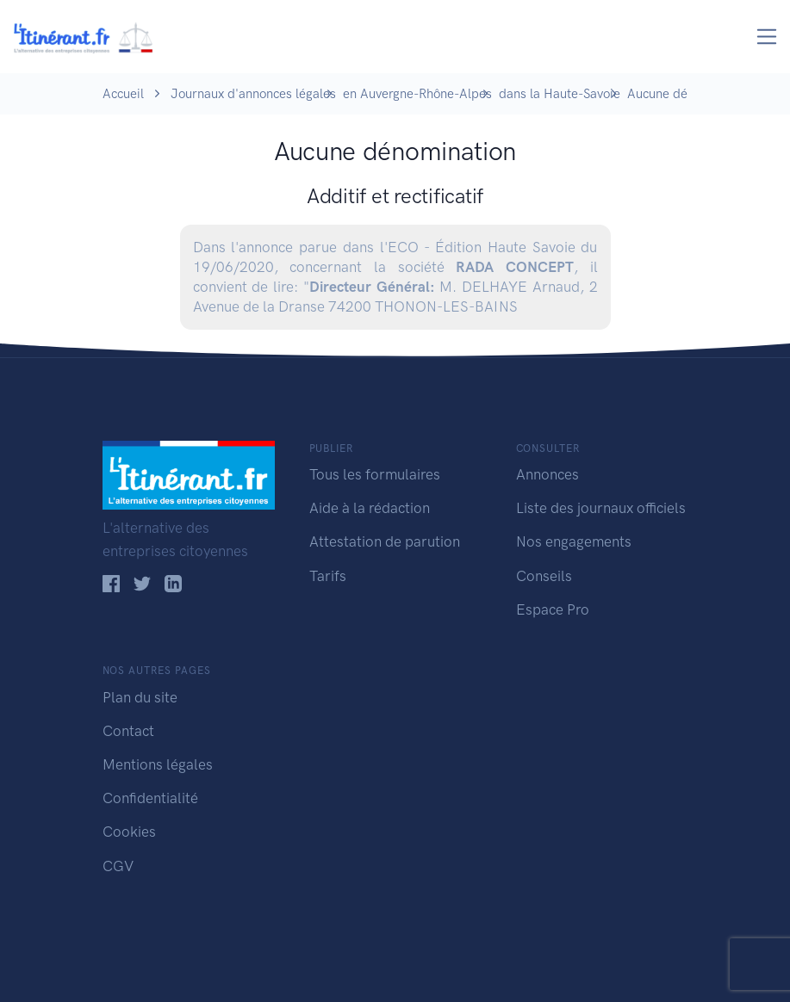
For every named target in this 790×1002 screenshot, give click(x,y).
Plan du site (140, 697)
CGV (118, 866)
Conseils (544, 575)
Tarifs (327, 575)
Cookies (129, 831)
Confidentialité (150, 798)
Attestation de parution (384, 541)
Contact (128, 730)
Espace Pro (552, 609)
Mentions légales (158, 764)
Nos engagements (573, 541)
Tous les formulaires (374, 474)
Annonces (547, 474)
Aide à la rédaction (369, 507)
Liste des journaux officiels (601, 507)
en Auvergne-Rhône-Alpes (417, 94)
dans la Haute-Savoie (559, 94)
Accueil (123, 94)
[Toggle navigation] (767, 36)
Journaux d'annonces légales (253, 94)
